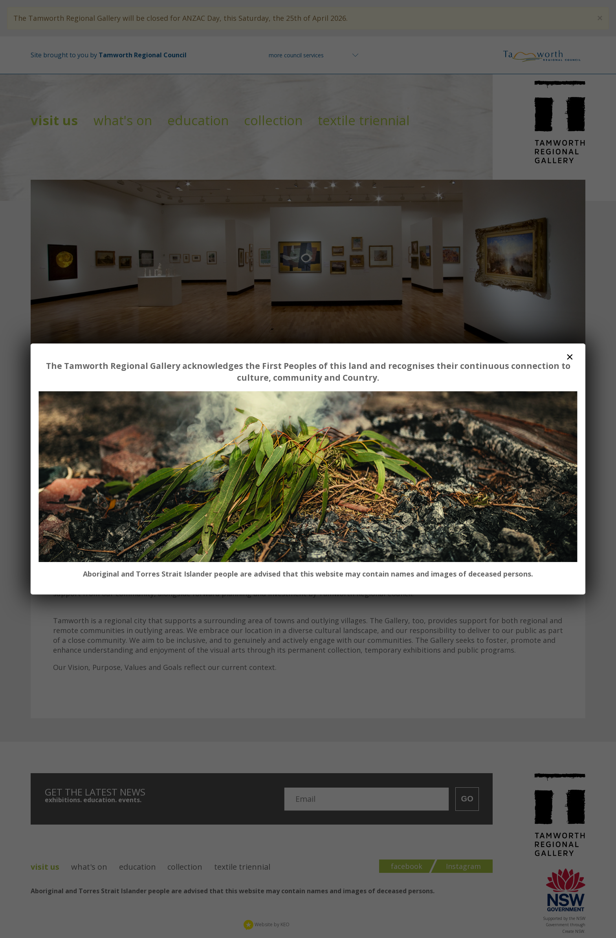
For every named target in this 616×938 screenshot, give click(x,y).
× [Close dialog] (570, 357)
